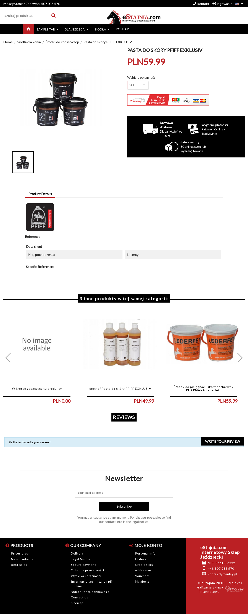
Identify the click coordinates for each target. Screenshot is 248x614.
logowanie (222, 4)
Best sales (19, 564)
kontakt (201, 4)
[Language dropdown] (240, 3)
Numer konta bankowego (90, 591)
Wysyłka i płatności (86, 576)
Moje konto (145, 545)
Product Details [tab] (40, 194)
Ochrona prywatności (87, 570)
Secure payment (83, 564)
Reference (32, 236)
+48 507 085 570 (221, 568)
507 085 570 (31, 4)
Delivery (77, 553)
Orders (140, 559)
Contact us (79, 597)
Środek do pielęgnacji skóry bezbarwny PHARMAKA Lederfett (203, 388)
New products (22, 559)
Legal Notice (80, 559)
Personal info (145, 553)
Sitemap (77, 603)
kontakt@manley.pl (222, 574)
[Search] (26, 15)
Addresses (143, 570)
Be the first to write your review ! (30, 442)
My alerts (142, 581)
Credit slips (144, 564)
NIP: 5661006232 (221, 563)
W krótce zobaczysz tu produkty (37, 388)
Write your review (222, 441)
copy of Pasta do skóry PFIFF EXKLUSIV (120, 388)
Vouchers (142, 576)
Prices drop (20, 553)
